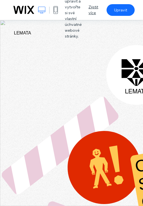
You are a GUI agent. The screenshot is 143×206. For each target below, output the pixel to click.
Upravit (120, 10)
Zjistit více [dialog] (93, 9)
